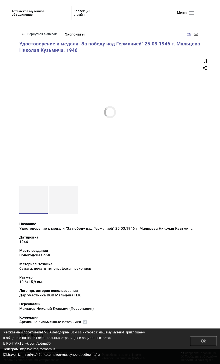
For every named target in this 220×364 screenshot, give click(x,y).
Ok (203, 341)
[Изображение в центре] (195, 34)
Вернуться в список (39, 34)
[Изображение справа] (189, 34)
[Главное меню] (191, 13)
